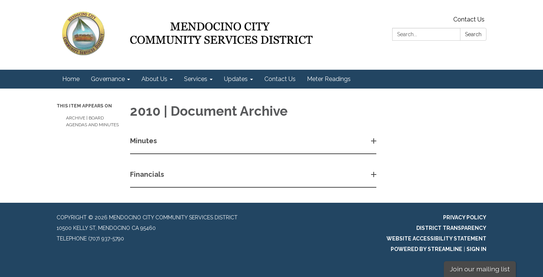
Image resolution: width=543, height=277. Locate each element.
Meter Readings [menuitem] (329, 79)
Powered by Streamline (426, 249)
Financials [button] (148, 174)
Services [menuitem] (195, 79)
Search (473, 34)
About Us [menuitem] (154, 79)
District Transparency (451, 228)
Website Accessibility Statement (436, 239)
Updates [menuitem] (236, 79)
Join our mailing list (480, 269)
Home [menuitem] (71, 79)
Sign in (476, 249)
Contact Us (469, 19)
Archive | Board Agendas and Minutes (92, 121)
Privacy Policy (464, 217)
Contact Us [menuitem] (280, 79)
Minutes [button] (144, 141)
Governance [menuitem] (108, 79)
